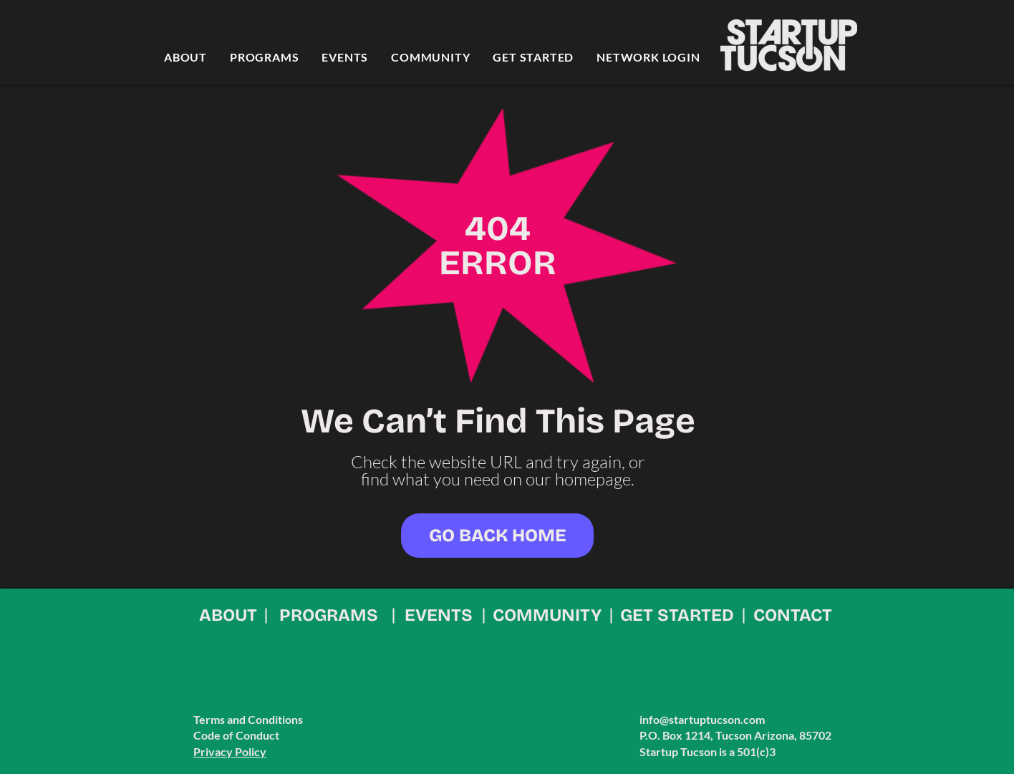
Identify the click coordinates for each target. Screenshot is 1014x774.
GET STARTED (677, 615)
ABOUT (228, 615)
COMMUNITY (547, 615)
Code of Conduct (236, 735)
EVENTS (439, 615)
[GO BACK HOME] (497, 535)
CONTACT (792, 615)
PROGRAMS (328, 615)
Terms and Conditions (248, 719)
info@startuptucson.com (702, 719)
